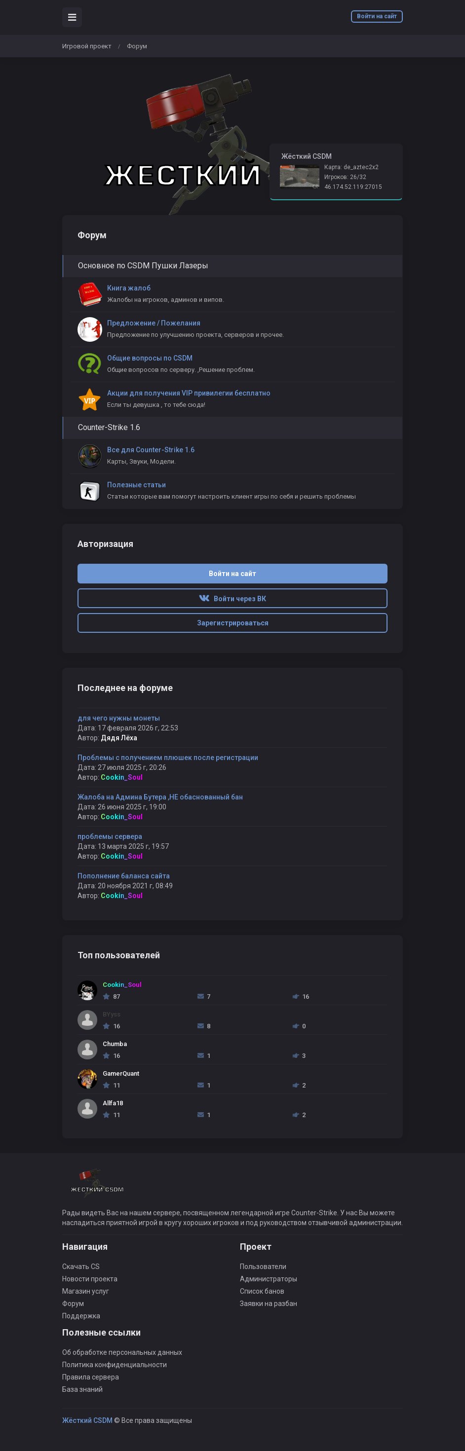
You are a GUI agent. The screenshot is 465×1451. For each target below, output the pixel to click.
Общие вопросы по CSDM (150, 358)
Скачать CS (81, 1266)
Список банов (262, 1291)
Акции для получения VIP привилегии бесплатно (189, 393)
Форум (73, 1303)
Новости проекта (89, 1279)
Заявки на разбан (268, 1303)
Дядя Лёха (119, 738)
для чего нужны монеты (119, 718)
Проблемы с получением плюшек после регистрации (168, 758)
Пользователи (263, 1266)
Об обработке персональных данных (122, 1352)
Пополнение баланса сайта (124, 876)
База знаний (82, 1389)
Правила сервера (90, 1377)
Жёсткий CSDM (87, 1420)
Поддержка (81, 1316)
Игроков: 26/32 (345, 177)
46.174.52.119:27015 (353, 186)
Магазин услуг (85, 1291)
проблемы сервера (110, 836)
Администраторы (268, 1279)
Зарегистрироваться (233, 623)
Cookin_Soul (122, 777)
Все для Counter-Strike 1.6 (150, 450)
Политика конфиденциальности (114, 1365)
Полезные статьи (136, 485)
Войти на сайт (377, 16)
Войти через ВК (232, 599)
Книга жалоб (129, 288)
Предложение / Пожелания (153, 323)
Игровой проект (87, 46)
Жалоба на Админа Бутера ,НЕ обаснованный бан (160, 797)
